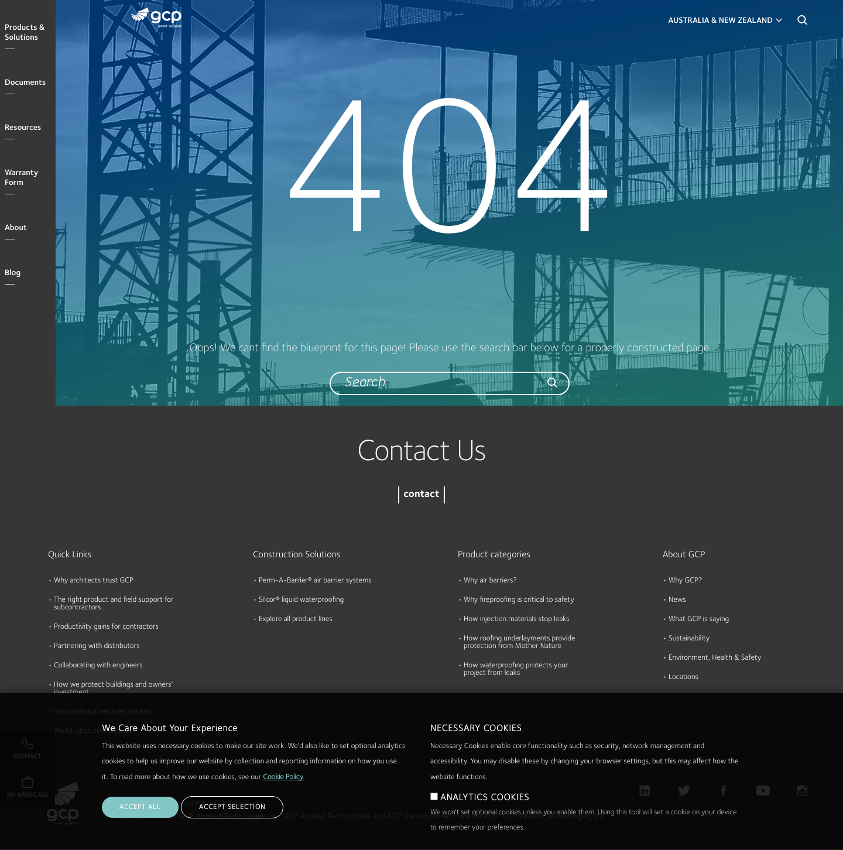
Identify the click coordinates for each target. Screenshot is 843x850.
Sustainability (689, 639)
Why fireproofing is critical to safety (519, 600)
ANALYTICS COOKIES (484, 813)
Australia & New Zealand (720, 21)
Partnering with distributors (97, 646)
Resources (23, 128)
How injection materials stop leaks (517, 619)
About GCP (684, 555)
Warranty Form (21, 178)
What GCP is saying (699, 619)
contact (421, 495)
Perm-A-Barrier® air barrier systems (315, 581)
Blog (12, 273)
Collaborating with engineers (98, 666)
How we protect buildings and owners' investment (113, 689)
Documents (25, 83)
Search (802, 23)
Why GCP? (685, 581)
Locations (683, 677)
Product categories (494, 555)
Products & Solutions (24, 33)
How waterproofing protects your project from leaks (516, 669)
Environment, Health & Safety (715, 658)
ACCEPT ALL (140, 822)
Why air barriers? (490, 581)
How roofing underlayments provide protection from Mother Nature (519, 642)
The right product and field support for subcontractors (114, 604)
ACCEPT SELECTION (232, 822)
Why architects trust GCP (93, 581)
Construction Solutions (296, 555)
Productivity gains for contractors (106, 627)
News (677, 600)
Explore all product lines (296, 619)
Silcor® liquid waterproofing (301, 600)
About (16, 228)
